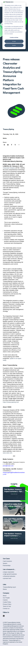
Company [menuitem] (6, 593)
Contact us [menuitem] (6, 608)
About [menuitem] (4, 595)
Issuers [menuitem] (5, 563)
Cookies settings (14, 37)
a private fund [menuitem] (7, 578)
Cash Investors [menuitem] (7, 561)
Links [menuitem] (4, 584)
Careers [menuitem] (5, 600)
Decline (14, 45)
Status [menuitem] (5, 589)
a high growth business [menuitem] (10, 574)
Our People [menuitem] (6, 598)
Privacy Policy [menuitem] (7, 604)
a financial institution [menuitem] (9, 576)
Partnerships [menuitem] (6, 565)
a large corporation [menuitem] (8, 572)
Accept (14, 41)
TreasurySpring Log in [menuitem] (9, 587)
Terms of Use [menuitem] (7, 606)
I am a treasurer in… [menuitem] (9, 569)
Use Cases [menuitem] (6, 558)
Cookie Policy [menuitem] (7, 602)
